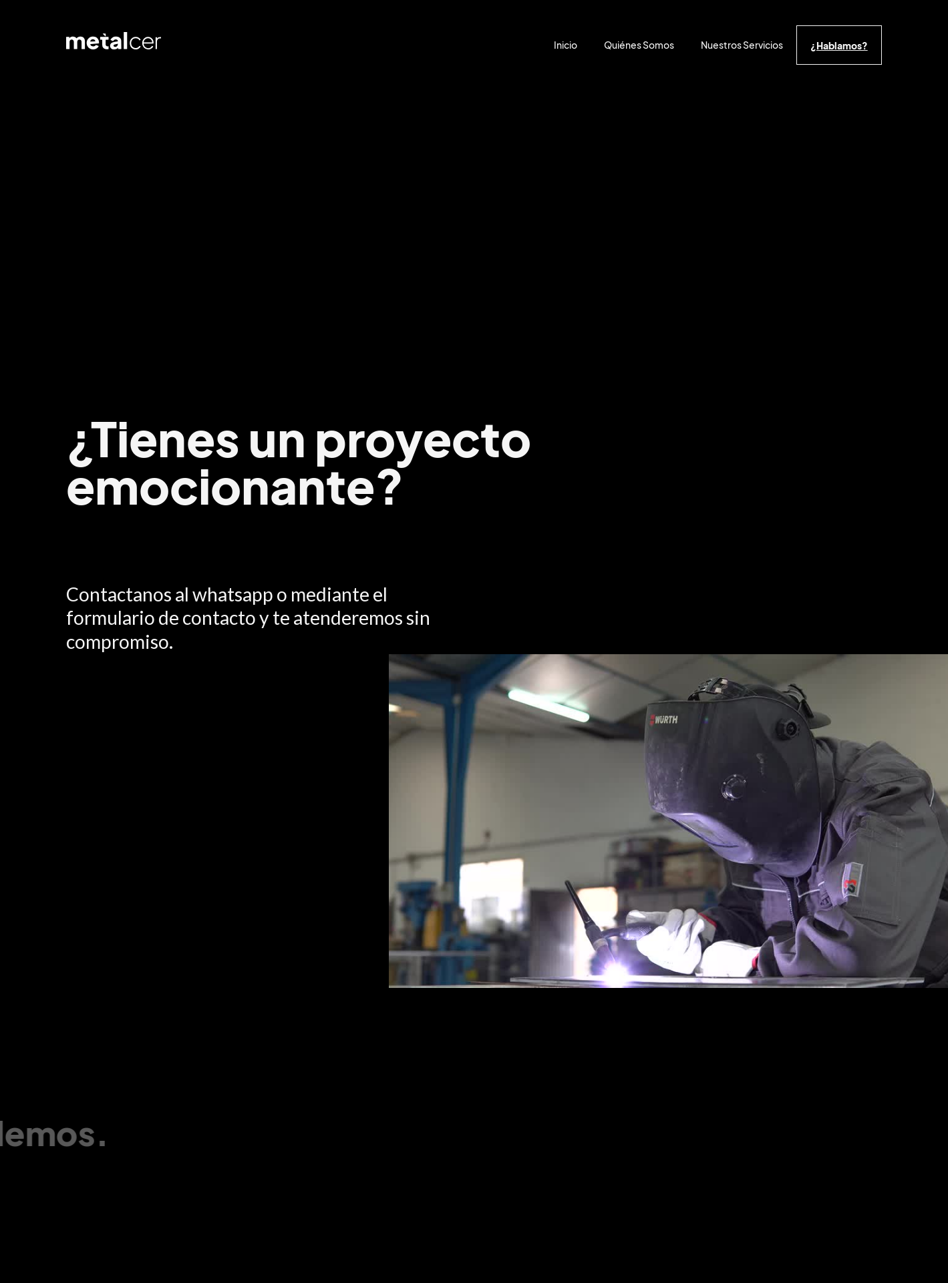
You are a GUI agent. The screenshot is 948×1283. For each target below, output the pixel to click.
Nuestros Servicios (742, 45)
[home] (113, 43)
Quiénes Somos (639, 45)
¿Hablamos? (839, 45)
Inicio (565, 45)
